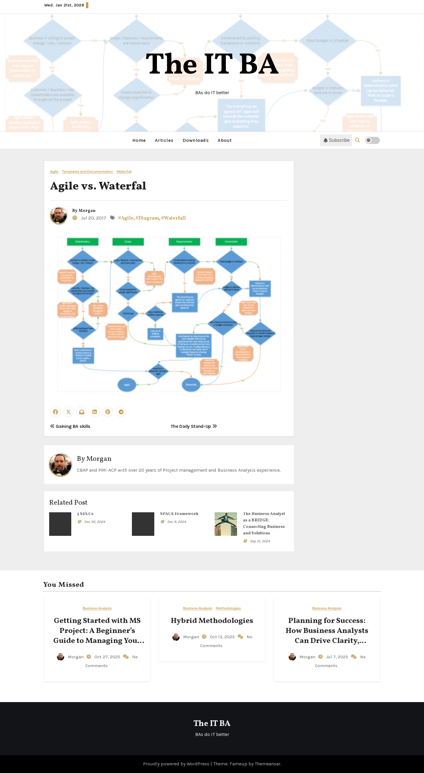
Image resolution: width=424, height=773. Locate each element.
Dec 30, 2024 (94, 522)
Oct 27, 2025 (108, 656)
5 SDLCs (85, 514)
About (225, 140)
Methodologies (228, 608)
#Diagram (147, 218)
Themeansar (267, 764)
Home (139, 140)
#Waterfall (173, 218)
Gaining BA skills (70, 426)
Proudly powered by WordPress (177, 764)
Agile (54, 172)
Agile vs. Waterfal (98, 187)
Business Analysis (97, 608)
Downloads (196, 140)
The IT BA (212, 66)
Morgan (87, 211)
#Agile (125, 218)
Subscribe (337, 140)
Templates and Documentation (87, 172)
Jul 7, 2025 (337, 656)
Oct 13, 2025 (223, 636)
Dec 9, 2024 (176, 522)
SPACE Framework (179, 514)
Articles (164, 140)
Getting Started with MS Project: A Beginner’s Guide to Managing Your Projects (97, 636)
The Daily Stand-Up (193, 426)
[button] (357, 140)
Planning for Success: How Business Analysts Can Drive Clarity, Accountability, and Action (327, 641)
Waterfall (124, 172)
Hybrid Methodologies (212, 621)
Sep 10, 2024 (260, 541)
